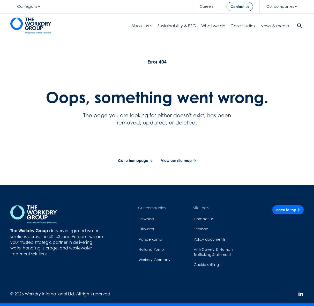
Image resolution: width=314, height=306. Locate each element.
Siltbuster (146, 229)
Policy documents (209, 239)
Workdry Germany (154, 259)
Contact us (203, 219)
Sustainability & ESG (177, 25)
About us (141, 25)
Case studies (242, 25)
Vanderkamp (150, 239)
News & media (274, 25)
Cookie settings (207, 264)
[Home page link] (30, 25)
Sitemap (201, 229)
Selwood (146, 219)
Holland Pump (151, 249)
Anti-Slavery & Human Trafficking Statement (213, 252)
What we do (213, 25)
